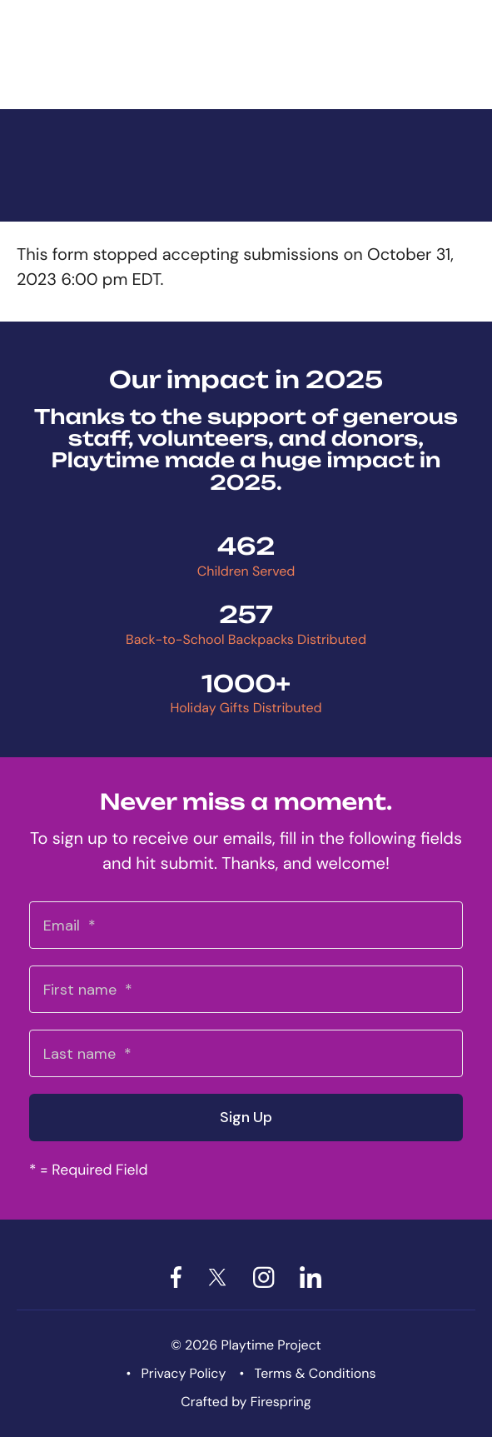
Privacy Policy (184, 1373)
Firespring (281, 1401)
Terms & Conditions (315, 1373)
